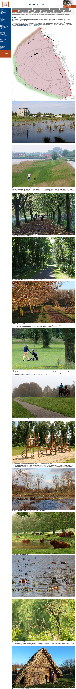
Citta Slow (2, 14)
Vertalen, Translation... (4, 10)
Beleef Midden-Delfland (4, 26)
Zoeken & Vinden (3, 39)
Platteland (2, 18)
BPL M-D (2, 13)
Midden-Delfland (3, 12)
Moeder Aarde (3, 21)
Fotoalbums (2, 38)
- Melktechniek (3, 19)
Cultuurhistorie (3, 34)
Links (1, 40)
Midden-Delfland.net (18, 687)
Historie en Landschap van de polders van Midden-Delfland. (40, 25)
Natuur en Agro (3, 32)
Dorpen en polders (3, 17)
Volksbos (2, 25)
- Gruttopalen (2, 20)
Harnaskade (2, 24)
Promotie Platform (3, 27)
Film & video (2, 36)
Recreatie (2, 31)
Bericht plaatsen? (3, 46)
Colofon (1, 48)
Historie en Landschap (4, 35)
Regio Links (2, 41)
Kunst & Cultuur (3, 33)
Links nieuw (2, 42)
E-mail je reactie (3, 47)
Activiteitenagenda (3, 28)
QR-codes (2, 11)
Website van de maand (4, 45)
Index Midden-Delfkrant (4, 43)
